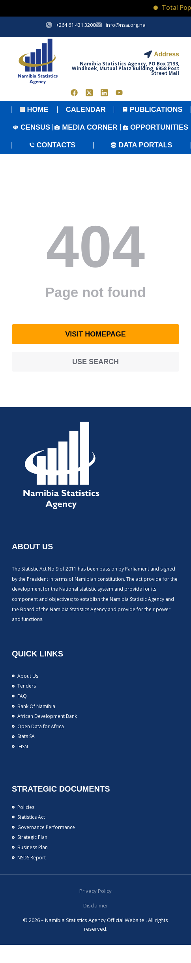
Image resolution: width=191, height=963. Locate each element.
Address (166, 54)
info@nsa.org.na (126, 24)
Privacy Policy (95, 890)
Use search (95, 362)
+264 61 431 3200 (76, 24)
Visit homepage (95, 334)
